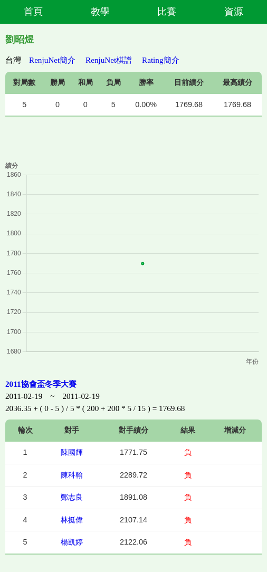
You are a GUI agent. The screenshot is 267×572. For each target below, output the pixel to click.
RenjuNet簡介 (52, 59)
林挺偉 (72, 520)
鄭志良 (72, 497)
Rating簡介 (160, 59)
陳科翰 (72, 475)
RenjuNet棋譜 (108, 59)
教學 (100, 11)
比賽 (166, 11)
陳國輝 (72, 452)
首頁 (33, 11)
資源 (233, 11)
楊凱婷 (72, 542)
